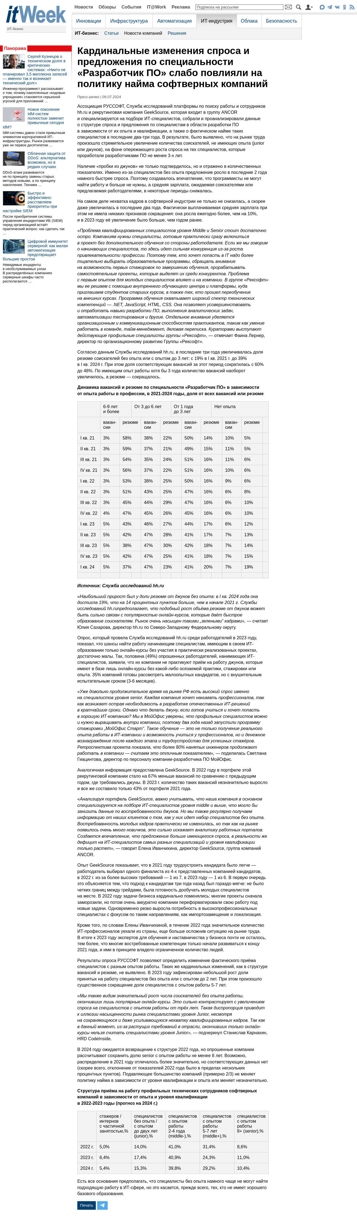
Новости (84, 7)
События (131, 7)
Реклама (180, 7)
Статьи (111, 33)
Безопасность (281, 21)
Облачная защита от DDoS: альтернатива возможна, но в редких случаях (46, 160)
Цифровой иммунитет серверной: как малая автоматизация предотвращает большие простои (35, 250)
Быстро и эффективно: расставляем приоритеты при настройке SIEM (30, 202)
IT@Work (156, 7)
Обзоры (107, 7)
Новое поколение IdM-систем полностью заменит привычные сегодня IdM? (33, 118)
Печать (86, 1205)
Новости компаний (143, 33)
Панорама (15, 48)
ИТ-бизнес (15, 29)
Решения (177, 33)
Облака (249, 21)
